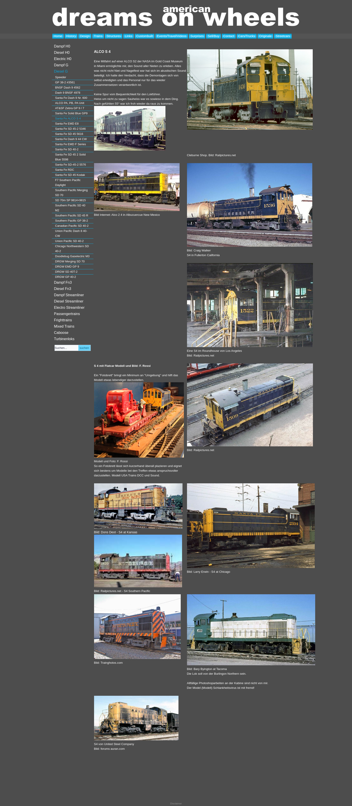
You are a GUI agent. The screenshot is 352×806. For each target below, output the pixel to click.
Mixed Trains (64, 326)
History (71, 36)
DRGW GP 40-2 (65, 277)
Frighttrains (63, 320)
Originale (265, 36)
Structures (113, 36)
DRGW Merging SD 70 (70, 261)
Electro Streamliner (69, 307)
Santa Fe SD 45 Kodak (70, 175)
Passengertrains (67, 314)
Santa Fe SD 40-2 (67, 149)
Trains (98, 36)
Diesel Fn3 (62, 289)
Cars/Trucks (246, 36)
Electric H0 (62, 59)
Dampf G (61, 65)
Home (58, 36)
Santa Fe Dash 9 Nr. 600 (71, 97)
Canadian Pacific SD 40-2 (72, 225)
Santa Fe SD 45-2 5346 (70, 128)
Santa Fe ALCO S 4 (68, 118)
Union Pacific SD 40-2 (69, 241)
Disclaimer (176, 803)
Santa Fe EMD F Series (70, 144)
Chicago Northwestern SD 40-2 (72, 248)
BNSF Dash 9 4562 (67, 87)
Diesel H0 (62, 52)
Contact (228, 36)
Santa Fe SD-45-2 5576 (70, 164)
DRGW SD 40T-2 (66, 271)
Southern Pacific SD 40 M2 (70, 208)
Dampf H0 (62, 46)
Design (85, 36)
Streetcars (283, 36)
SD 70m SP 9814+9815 (70, 200)
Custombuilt (144, 36)
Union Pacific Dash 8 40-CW (71, 233)
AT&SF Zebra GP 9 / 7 (69, 108)
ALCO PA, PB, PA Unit (69, 103)
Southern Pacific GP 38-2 (71, 220)
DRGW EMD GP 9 (67, 266)
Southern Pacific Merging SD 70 (71, 192)
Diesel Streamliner (69, 301)
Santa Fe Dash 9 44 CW (71, 139)
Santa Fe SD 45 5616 (69, 134)
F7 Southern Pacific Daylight (68, 182)
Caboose (61, 333)
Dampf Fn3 (63, 282)
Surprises (197, 36)
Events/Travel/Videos (172, 36)
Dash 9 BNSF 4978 (67, 92)
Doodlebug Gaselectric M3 (72, 256)
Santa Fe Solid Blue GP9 (71, 113)
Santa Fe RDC (64, 169)
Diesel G (61, 71)
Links (128, 36)
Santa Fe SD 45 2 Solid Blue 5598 (70, 157)
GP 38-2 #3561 (65, 82)
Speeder (60, 77)
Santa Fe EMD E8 (67, 123)
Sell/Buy (213, 36)
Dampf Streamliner (69, 295)
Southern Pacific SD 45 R (71, 215)
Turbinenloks (64, 339)
